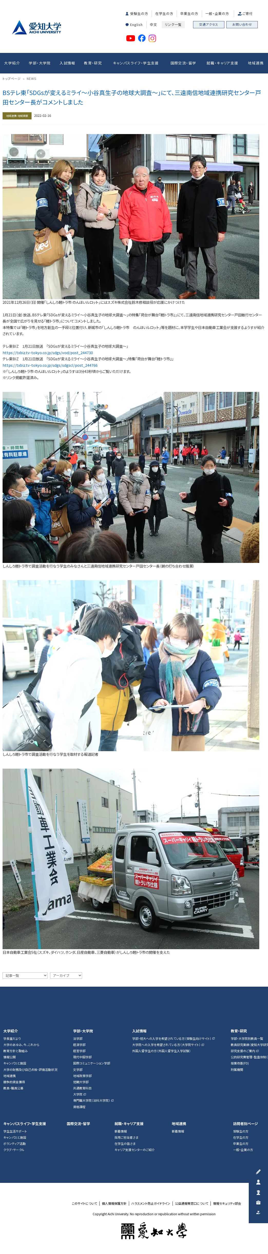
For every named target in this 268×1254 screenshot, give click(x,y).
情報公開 (9, 1057)
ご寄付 (248, 13)
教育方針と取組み (15, 1051)
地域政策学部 (82, 1076)
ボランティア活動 (14, 1144)
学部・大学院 (40, 62)
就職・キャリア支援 (222, 62)
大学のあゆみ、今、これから (21, 1045)
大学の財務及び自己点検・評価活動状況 (30, 1070)
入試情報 (67, 62)
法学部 (77, 1038)
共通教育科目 (82, 1088)
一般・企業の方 (217, 13)
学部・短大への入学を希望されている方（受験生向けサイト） (171, 1038)
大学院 (77, 1094)
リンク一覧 (173, 24)
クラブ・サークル (13, 1150)
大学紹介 (12, 62)
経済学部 (79, 1045)
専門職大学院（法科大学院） (91, 1100)
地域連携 (256, 62)
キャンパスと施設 (14, 1063)
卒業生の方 (189, 13)
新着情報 (120, 1131)
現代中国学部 (82, 1057)
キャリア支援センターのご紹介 (134, 1150)
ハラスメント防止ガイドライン (150, 1203)
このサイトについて (84, 1203)
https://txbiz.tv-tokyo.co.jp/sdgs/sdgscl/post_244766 (50, 365)
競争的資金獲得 (14, 1082)
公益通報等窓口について (191, 1203)
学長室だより (12, 1038)
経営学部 (79, 1051)
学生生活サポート (15, 1131)
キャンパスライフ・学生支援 (136, 62)
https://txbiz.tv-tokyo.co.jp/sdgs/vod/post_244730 (48, 352)
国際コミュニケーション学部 (91, 1063)
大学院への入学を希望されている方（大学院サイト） (166, 1045)
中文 (153, 24)
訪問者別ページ (245, 1123)
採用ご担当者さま (126, 1137)
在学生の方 (164, 13)
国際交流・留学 (183, 62)
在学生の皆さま (125, 1144)
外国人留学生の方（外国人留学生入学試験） (161, 1051)
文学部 (77, 1070)
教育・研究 (93, 62)
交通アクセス (208, 24)
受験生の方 (139, 13)
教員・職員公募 (13, 1088)
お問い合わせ (242, 24)
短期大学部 (81, 1082)
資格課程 (79, 1107)
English (136, 24)
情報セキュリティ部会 (227, 1203)
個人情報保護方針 (114, 1203)
